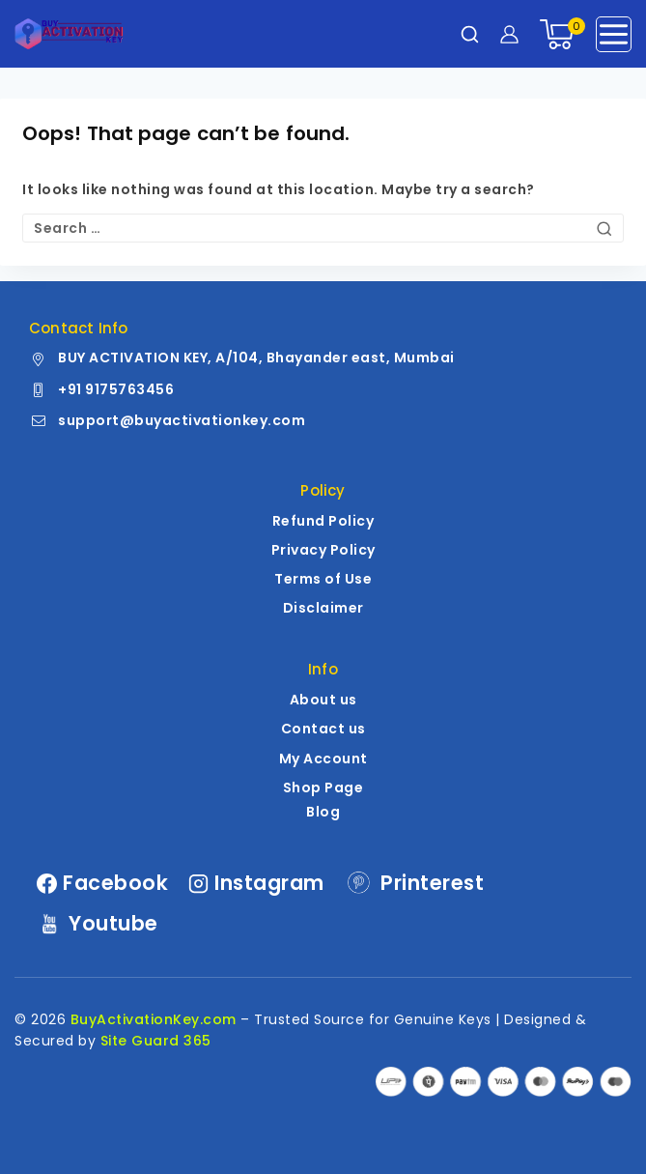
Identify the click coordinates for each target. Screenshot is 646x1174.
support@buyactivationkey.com (181, 420)
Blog (323, 811)
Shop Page (323, 787)
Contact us (323, 728)
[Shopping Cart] (557, 34)
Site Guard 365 (155, 1040)
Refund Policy (323, 520)
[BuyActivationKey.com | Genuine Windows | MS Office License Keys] (69, 33)
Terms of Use (323, 578)
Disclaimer (323, 607)
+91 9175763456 (116, 389)
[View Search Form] (470, 34)
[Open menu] (614, 34)
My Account (323, 758)
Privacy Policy (323, 549)
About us (323, 699)
